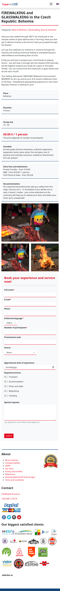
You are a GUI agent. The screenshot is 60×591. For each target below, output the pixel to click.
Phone (7, 308)
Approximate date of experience (19, 363)
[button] (57, 3)
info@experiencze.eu (10, 494)
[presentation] (22, 429)
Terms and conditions (14, 480)
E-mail (7, 299)
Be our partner (11, 460)
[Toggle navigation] (51, 4)
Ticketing (13, 395)
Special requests (11, 402)
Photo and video (16, 386)
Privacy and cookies (13, 471)
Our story (9, 468)
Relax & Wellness (19, 30)
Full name (8, 290)
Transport (13, 377)
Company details (12, 463)
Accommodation (16, 381)
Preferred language (13, 318)
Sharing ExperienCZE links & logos (20, 477)
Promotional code (12, 337)
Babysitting (14, 391)
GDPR (7, 465)
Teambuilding (34, 30)
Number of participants (15, 327)
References (10, 474)
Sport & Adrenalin (48, 30)
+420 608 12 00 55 (9, 498)
